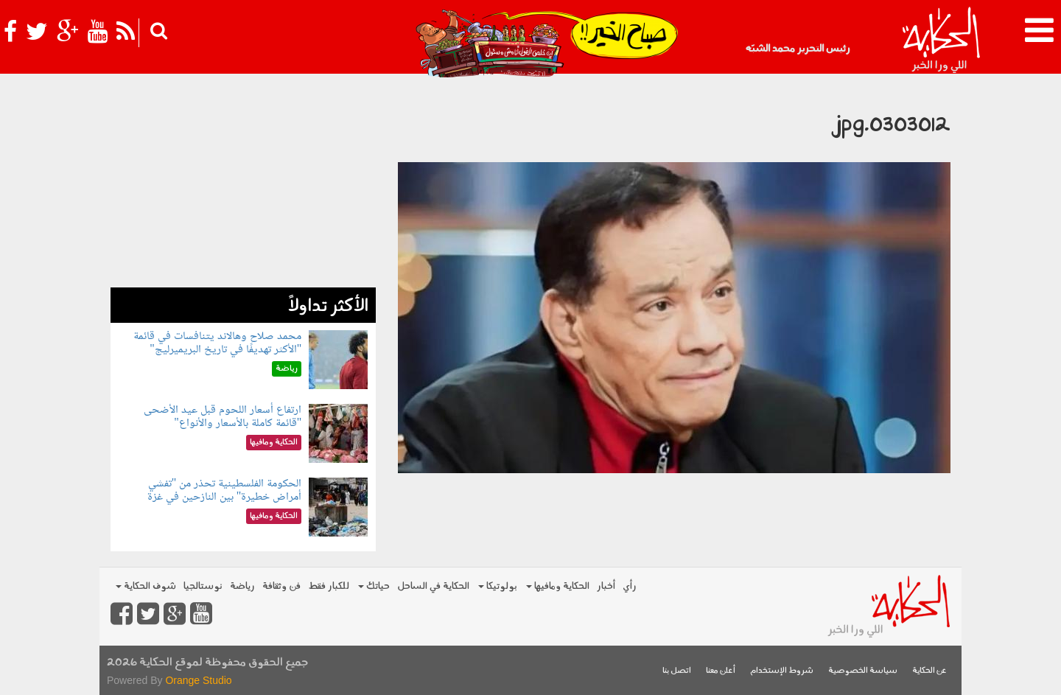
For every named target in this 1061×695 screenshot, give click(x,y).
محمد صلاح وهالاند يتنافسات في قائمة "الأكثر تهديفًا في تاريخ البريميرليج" (217, 343)
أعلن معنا (720, 671)
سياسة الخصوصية (862, 671)
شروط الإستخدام (781, 671)
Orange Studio (198, 680)
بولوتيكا (497, 586)
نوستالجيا (203, 586)
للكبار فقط (328, 586)
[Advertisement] (243, 184)
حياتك (374, 586)
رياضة (242, 586)
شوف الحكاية (146, 586)
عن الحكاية (929, 671)
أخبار (606, 586)
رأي (630, 586)
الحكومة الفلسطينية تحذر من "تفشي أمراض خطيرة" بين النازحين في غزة (224, 490)
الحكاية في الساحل (433, 586)
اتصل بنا (676, 671)
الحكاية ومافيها (557, 586)
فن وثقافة (281, 586)
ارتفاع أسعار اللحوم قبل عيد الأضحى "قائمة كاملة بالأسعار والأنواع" (222, 416)
